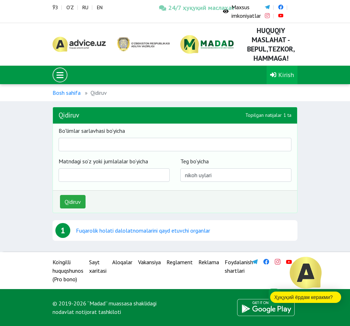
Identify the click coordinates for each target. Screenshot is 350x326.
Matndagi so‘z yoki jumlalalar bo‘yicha (103, 161)
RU (85, 7)
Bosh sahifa (67, 92)
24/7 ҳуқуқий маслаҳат (185, 8)
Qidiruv (73, 201)
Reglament (179, 262)
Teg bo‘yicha (194, 161)
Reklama (208, 262)
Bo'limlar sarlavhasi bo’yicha (92, 130)
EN (100, 7)
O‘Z (70, 7)
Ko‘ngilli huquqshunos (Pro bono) (68, 271)
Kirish (282, 75)
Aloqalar (122, 262)
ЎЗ (55, 7)
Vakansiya (149, 262)
